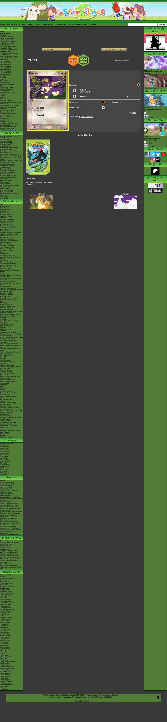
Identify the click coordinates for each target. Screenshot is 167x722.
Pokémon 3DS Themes (7, 424)
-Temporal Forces (6, 611)
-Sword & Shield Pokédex (8, 50)
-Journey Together (6, 601)
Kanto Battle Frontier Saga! (9, 147)
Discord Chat (4, 122)
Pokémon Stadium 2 (6, 391)
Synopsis (148, 143)
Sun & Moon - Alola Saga (8, 154)
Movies (11, 477)
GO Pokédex (61, 24)
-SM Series (4, 624)
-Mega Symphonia (6, 657)
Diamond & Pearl (5, 329)
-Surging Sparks (5, 604)
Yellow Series (4, 455)
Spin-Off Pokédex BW (7, 84)
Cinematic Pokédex (6, 87)
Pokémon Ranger (6, 375)
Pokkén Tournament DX (8, 265)
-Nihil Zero (3, 650)
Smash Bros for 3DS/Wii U (8, 298)
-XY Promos (4, 644)
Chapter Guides (5, 450)
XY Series (3, 471)
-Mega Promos (5, 637)
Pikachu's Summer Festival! (9, 551)
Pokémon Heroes (6, 492)
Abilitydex (3, 79)
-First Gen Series (5, 634)
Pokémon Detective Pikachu (9, 535)
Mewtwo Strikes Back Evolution (10, 530)
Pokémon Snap (5, 404)
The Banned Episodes (7, 166)
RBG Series (4, 453)
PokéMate (3, 385)
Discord (38, 24)
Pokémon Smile (5, 244)
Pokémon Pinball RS (7, 373)
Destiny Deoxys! (5, 495)
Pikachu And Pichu (6, 544)
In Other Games (5, 419)
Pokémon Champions (7, 213)
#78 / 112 (125, 194)
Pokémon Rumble (6, 335)
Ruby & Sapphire (5, 360)
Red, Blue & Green (6, 399)
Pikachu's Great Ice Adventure (10, 557)
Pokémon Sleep (5, 224)
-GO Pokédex (4, 55)
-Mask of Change (5, 675)
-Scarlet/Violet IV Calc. (7, 91)
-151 (1, 616)
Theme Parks (4, 118)
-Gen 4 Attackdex (5, 66)
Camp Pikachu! (5, 547)
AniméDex (3, 138)
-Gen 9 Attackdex (5, 74)
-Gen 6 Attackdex (5, 69)
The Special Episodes (7, 164)
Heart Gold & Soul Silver (8, 332)
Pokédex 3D (4, 317)
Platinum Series (5, 464)
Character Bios (5, 139)
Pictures (149, 117)
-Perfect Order (4, 590)
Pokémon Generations (7, 170)
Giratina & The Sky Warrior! (9, 503)
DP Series (3, 463)
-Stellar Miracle (5, 671)
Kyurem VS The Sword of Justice (11, 512)
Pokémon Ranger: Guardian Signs (11, 334)
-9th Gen (3, 94)
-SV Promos (4, 639)
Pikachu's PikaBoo (6, 546)
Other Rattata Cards (121, 61)
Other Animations (5, 187)
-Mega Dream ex (5, 652)
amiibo (2, 429)
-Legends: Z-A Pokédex (8, 58)
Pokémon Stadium (6, 409)
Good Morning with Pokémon (9, 185)
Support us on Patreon (83, 701)
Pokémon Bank (5, 277)
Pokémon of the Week (7, 92)
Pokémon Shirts (5, 117)
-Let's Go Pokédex (6, 48)
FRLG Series (4, 460)
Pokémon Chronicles (7, 162)
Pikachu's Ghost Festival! (8, 552)
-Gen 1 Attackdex (5, 61)
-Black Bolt (3, 596)
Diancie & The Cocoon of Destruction (8, 519)
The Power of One (6, 485)
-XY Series (3, 626)
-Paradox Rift (4, 614)
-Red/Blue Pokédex (6, 36)
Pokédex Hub (48, 24)
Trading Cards (11, 571)
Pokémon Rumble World (8, 288)
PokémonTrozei (5, 378)
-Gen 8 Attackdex (5, 73)
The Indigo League (6, 141)
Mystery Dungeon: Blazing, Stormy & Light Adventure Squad (11, 338)
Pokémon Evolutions (7, 174)
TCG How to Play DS (7, 324)
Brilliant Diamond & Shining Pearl (11, 232)
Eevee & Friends (5, 564)
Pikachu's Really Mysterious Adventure (9, 561)
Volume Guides (5, 451)
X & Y (2, 273)
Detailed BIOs (4, 448)
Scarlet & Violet (5, 209)
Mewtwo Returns (5, 489)
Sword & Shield (5, 231)
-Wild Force (4, 678)
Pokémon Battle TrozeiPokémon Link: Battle (10, 279)
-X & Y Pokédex (5, 45)
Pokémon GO (4, 218)
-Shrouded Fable (5, 608)
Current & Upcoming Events (9, 123)
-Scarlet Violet (4, 621)
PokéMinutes (4, 182)
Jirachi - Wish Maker (7, 494)
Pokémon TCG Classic (7, 586)
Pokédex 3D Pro (5, 319)
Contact (30, 24)
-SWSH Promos (5, 640)
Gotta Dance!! (4, 549)
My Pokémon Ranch (6, 355)
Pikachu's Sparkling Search (9, 559)
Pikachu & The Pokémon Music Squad (10, 568)
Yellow (2, 401)
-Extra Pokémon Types (7, 578)
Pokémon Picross (6, 291)
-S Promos (3, 688)
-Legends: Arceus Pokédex (9, 53)
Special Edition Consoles (8, 422)
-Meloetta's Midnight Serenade (10, 513)
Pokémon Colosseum (7, 365)
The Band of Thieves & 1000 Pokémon (9, 284)
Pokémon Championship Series (10, 102)
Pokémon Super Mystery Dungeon (11, 290)
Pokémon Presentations (8, 113)
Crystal (2, 389)
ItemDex (3, 76)
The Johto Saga (5, 144)
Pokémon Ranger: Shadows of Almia (10, 349)
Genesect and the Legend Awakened (8, 516)
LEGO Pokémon (5, 115)
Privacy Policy (91, 695)
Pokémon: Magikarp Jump (8, 262)
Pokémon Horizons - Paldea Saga (11, 161)
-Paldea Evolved (5, 619)
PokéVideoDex (5, 184)
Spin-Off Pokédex (6, 81)
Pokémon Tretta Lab (6, 308)
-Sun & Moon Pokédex (7, 46)
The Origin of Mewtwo (7, 482)
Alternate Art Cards (6, 583)
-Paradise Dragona (6, 670)
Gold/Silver (3, 388)
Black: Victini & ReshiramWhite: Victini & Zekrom (10, 509)
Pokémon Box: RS (6, 371)
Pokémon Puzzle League (8, 403)
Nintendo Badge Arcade (8, 299)
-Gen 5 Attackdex (5, 68)
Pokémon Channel (6, 370)
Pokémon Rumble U (6, 309)
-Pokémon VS (4, 683)
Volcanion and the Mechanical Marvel (10, 524)
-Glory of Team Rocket (7, 662)
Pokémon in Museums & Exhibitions (8, 108)
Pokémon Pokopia (6, 214)
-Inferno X (3, 653)
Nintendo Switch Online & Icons (10, 430)
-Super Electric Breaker (7, 668)
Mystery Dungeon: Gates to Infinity (11, 311)
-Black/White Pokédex (7, 43)
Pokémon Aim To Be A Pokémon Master (10, 158)
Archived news (5, 33)
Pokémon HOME (5, 236)
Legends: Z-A (4, 211)
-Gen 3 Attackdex (5, 64)
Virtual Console (5, 421)
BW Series (3, 468)
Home (14, 24)
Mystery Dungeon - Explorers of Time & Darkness (10, 352)
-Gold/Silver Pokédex (7, 38)
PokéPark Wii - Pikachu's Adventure (8, 341)
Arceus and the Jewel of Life (9, 505)
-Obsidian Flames (6, 617)
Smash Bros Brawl (6, 357)
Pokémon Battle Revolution (9, 344)
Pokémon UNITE (5, 222)
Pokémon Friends (6, 216)
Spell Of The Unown (6, 487)
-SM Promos (4, 642)
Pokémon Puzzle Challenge (9, 393)
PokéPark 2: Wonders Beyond (10, 314)
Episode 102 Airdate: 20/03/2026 (152, 138)
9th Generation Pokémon (8, 127)
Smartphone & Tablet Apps (8, 425)
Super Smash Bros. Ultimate (9, 270)
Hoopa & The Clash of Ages (9, 521)
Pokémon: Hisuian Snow (8, 175)
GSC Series (4, 456)
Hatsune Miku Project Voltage (9, 105)
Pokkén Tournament (6, 295)
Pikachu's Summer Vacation (9, 541)
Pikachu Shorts (11, 537)
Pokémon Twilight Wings (8, 172)
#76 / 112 (41, 194)
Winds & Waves (5, 206)
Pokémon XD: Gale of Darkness (10, 367)
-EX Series (3, 630)
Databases (11, 28)
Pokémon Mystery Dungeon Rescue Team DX (9, 241)
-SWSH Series (5, 622)
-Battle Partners (5, 665)
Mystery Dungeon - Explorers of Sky (10, 346)
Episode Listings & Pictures (9, 136)
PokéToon (3, 179)
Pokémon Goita (5, 434)
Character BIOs (5, 446)
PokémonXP (4, 104)
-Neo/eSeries (4, 632)
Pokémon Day (4, 112)
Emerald (3, 363)
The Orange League (6, 143)
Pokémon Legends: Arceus (9, 234)
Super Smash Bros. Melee (8, 396)
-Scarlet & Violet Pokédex (8, 56)
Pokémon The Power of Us (9, 528)
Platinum (3, 331)
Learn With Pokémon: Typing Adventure (9, 321)
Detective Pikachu (6, 267)
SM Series (3, 474)
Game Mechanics (6, 89)
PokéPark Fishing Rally (7, 381)
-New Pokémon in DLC (7, 128)
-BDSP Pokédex (5, 51)
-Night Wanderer (5, 673)
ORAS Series (4, 473)
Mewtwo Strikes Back (7, 484)
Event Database (5, 125)
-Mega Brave (4, 655)
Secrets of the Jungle (7, 531)
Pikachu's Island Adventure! (9, 554)
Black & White (4, 303)
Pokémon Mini (4, 394)
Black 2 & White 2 (6, 304)
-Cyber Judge (4, 680)
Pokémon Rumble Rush (8, 263)
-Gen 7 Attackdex (5, 71)
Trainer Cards (4, 580)
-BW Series (4, 627)
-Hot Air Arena (4, 663)
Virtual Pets (4, 427)
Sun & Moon (4, 254)
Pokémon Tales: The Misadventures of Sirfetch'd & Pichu (9, 193)
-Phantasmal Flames (7, 593)
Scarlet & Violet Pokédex (78, 24)
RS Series (3, 458)
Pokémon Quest (5, 268)
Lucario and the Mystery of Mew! (10, 497)
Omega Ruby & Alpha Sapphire (10, 275)
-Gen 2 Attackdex (5, 63)
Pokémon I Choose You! (8, 526)
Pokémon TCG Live (6, 250)
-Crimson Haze (5, 676)
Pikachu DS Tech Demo (8, 380)
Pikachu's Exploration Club (9, 555)
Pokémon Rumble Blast (8, 316)
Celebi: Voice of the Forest (8, 490)
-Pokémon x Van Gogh (7, 110)
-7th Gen (3, 97)
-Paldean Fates (5, 612)
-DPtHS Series (5, 629)
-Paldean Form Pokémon (8, 130)
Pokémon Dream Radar (8, 306)
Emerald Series (5, 461)
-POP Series (4, 645)
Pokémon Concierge (7, 190)
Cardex (2, 86)
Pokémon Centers (6, 100)
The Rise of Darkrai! (6, 502)
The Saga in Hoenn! (6, 146)
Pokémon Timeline (6, 99)
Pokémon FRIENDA (6, 437)
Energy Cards (4, 581)
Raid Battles (4, 585)
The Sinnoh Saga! (6, 149)
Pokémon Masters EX (7, 221)
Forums (22, 24)
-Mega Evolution (5, 594)
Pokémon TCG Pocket (7, 227)
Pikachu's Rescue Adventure (9, 542)
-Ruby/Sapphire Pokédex (8, 40)
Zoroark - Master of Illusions (9, 507)
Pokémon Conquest (6, 313)
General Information (6, 443)
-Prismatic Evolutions (7, 603)
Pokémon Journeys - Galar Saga (11, 156)
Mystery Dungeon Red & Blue (10, 376)
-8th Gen (3, 95)
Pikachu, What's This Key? (9, 565)
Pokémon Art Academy (7, 281)
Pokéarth (93, 24)
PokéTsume (4, 198)
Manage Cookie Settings (108, 695)
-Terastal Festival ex (6, 666)
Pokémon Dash (5, 368)
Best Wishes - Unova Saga (9, 151)
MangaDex (3, 445)
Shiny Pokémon (5, 167)
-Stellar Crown (4, 606)
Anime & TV (11, 133)
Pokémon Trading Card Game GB (11, 411)
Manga (12, 440)
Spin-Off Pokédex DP (7, 82)
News (2, 32)
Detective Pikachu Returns (8, 226)
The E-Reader (4, 383)
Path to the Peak (5, 180)
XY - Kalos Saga (5, 152)
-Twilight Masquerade (7, 609)
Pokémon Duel (5, 296)
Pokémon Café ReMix (7, 219)
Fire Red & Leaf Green (7, 362)
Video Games (11, 201)
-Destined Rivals (5, 599)
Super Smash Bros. (6, 412)
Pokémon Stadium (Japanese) (10, 407)
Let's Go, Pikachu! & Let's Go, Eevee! (10, 257)
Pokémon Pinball (5, 406)
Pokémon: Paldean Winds (8, 177)
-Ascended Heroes (6, 591)
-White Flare (4, 598)
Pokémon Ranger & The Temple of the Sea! (11, 499)
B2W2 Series (4, 469)
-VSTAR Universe (6, 681)
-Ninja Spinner (4, 648)
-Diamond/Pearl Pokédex (8, 41)
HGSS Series (4, 466)
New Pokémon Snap (7, 247)
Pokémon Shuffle (5, 286)
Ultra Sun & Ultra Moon (7, 255)
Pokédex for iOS (5, 326)
